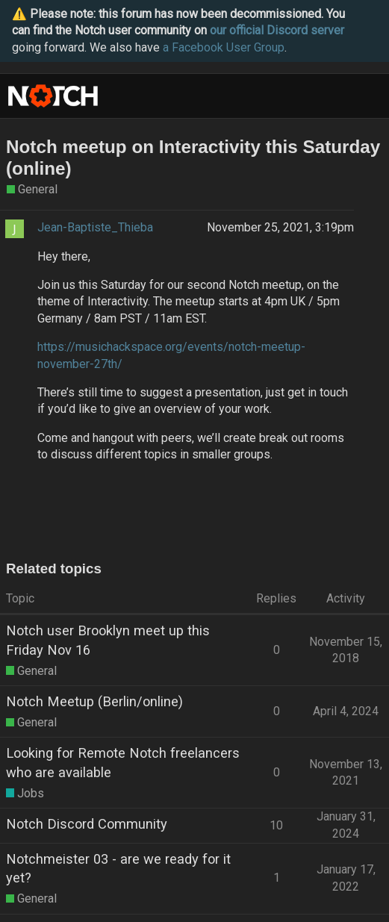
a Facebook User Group (223, 47)
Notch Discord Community (86, 824)
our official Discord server (277, 30)
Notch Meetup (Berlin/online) (94, 701)
